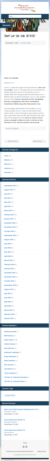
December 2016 (9, 223)
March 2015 (8, 310)
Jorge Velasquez (10, 356)
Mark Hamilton (9, 361)
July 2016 (7, 244)
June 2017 (7, 198)
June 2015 (7, 298)
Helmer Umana (9, 344)
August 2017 (8, 190)
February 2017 (9, 215)
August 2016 (8, 239)
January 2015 (8, 318)
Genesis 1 (7, 87)
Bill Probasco (9, 336)
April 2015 (7, 306)
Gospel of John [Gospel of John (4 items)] (10, 395)
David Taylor (26, 43)
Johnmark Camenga (11, 352)
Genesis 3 (37, 92)
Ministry (7, 160)
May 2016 (7, 252)
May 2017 (7, 202)
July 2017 (7, 194)
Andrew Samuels (10, 331)
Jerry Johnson (9, 348)
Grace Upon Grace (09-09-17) (14, 420)
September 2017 (10, 186)
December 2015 (9, 273)
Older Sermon (38, 141)
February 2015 (9, 314)
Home (25, 443)
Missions (7, 164)
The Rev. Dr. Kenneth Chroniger (15, 377)
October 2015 (9, 281)
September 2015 (10, 285)
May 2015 (7, 302)
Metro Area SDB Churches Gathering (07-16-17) (21, 409)
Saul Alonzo (8, 369)
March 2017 (8, 210)
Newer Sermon (12, 141)
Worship (7, 172)
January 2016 (8, 269)
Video (21, 414)
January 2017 (8, 219)
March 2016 (8, 260)
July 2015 (7, 293)
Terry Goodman (10, 373)
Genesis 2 (17, 90)
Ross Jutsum (8, 365)
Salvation (15, 128)
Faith (6, 156)
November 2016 (10, 227)
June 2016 (7, 248)
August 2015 (8, 289)
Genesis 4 (18, 99)
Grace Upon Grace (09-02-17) (14, 430)
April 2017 (7, 206)
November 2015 (10, 277)
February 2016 (9, 264)
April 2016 (7, 256)
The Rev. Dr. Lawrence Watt (14, 381)
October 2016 (9, 231)
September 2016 (10, 235)
